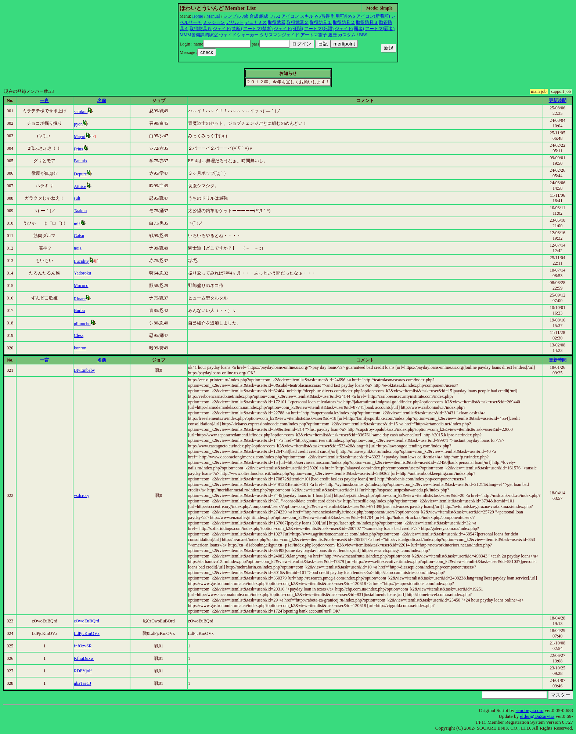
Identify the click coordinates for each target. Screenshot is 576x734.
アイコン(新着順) (373, 16)
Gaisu (79, 235)
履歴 (332, 34)
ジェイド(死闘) (288, 28)
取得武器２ (298, 22)
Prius (78, 149)
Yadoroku (82, 273)
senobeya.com (529, 710)
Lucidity (81, 261)
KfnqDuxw (84, 658)
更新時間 (557, 100)
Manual (213, 16)
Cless (78, 335)
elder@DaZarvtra (537, 716)
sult (77, 198)
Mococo (81, 285)
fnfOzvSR (83, 645)
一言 (44, 100)
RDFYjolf (83, 670)
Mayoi (79, 136)
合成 (253, 16)
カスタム (347, 34)
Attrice (80, 186)
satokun (80, 111)
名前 (101, 100)
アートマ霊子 (313, 34)
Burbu (79, 310)
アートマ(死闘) (319, 28)
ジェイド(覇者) (349, 28)
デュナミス (256, 22)
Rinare (80, 298)
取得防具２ (344, 22)
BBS (363, 34)
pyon (78, 124)
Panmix (80, 160)
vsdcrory (81, 495)
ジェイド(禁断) (227, 28)
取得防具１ (321, 22)
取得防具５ (201, 28)
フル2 (274, 16)
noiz (78, 248)
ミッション (214, 22)
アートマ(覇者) (380, 28)
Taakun (80, 210)
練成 (263, 16)
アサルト (235, 22)
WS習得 (322, 16)
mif (77, 223)
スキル (306, 16)
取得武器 (276, 22)
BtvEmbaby (84, 370)
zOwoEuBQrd (86, 621)
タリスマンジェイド (279, 34)
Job (245, 16)
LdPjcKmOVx (87, 633)
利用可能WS (343, 16)
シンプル (232, 16)
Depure (80, 174)
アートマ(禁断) (258, 28)
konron (80, 347)
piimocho (82, 323)
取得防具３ (367, 22)
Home (197, 16)
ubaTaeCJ (82, 683)
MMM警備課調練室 (199, 34)
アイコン (290, 16)
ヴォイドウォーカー (239, 34)
